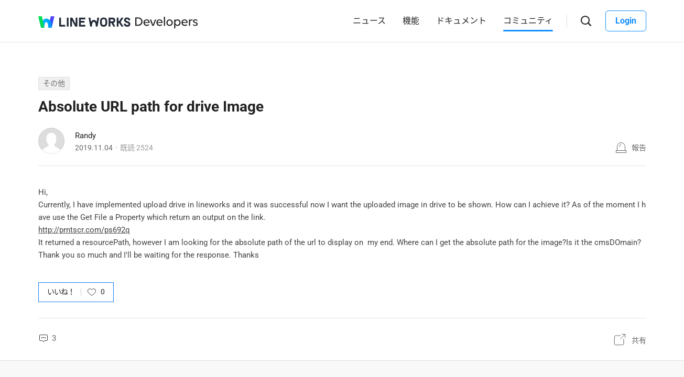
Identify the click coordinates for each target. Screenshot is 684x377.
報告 (639, 147)
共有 (639, 340)
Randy (85, 135)
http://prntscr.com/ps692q (84, 230)
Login (625, 21)
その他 (54, 83)
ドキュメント (461, 21)
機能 (411, 21)
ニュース (369, 21)
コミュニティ (528, 21)
